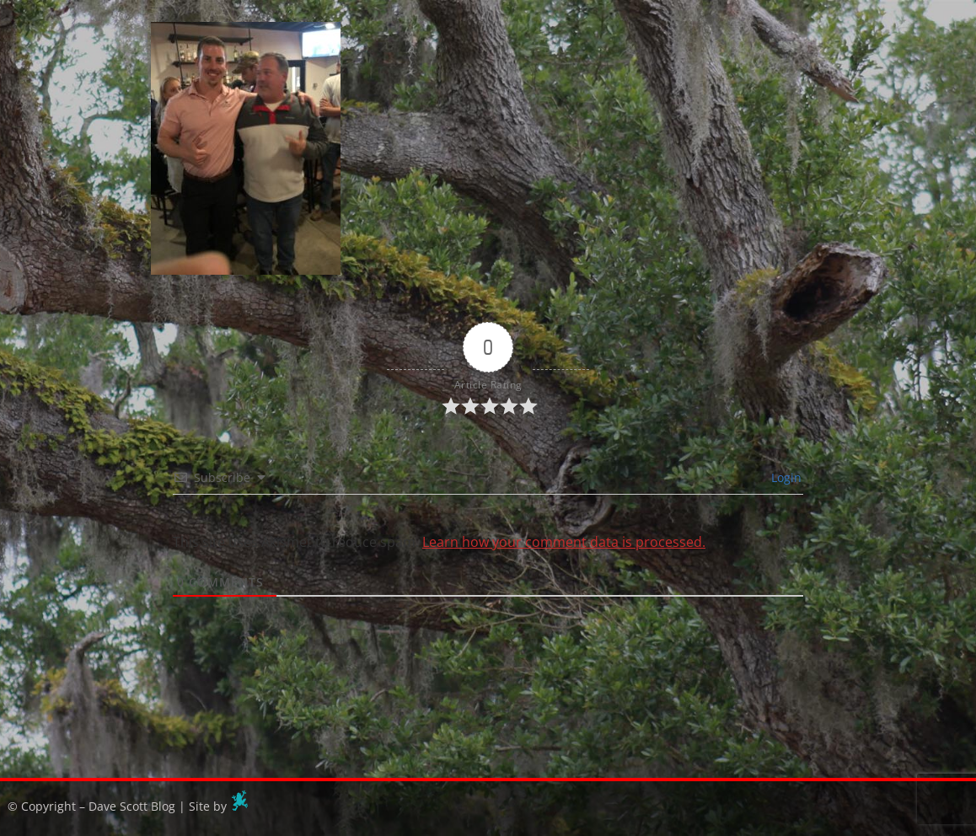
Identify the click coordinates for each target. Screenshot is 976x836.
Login (785, 477)
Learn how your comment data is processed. (563, 542)
